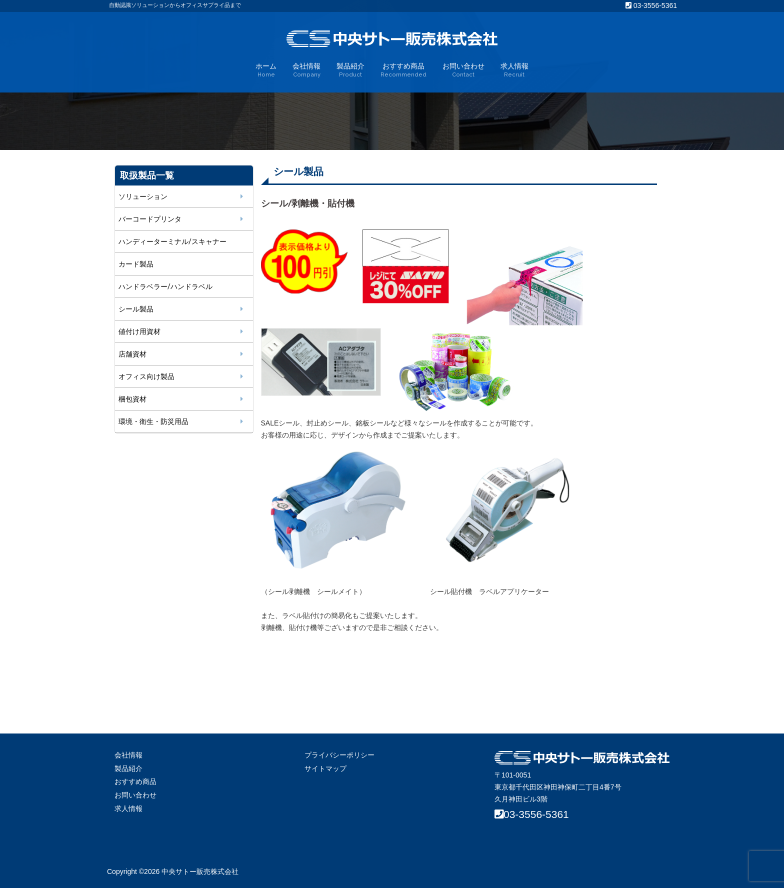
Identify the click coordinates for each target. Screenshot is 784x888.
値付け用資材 (139, 332)
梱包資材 (132, 399)
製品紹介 (350, 70)
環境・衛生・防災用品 (153, 422)
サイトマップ (325, 768)
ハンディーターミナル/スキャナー (172, 242)
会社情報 (306, 70)
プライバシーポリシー (339, 755)
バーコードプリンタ (150, 219)
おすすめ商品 (403, 70)
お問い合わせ (463, 70)
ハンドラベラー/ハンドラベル (165, 286)
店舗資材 (132, 354)
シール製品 (136, 309)
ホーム (266, 70)
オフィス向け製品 (146, 376)
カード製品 (136, 264)
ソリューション (143, 196)
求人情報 (514, 70)
